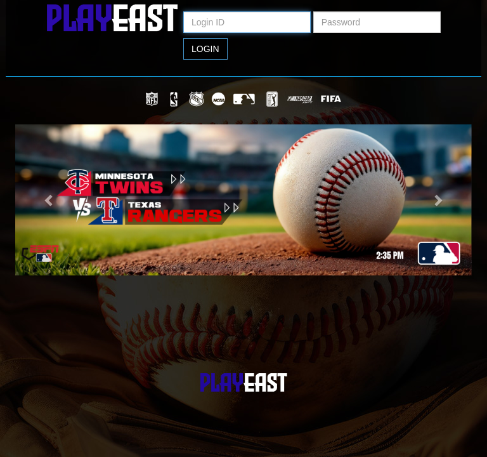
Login (205, 49)
